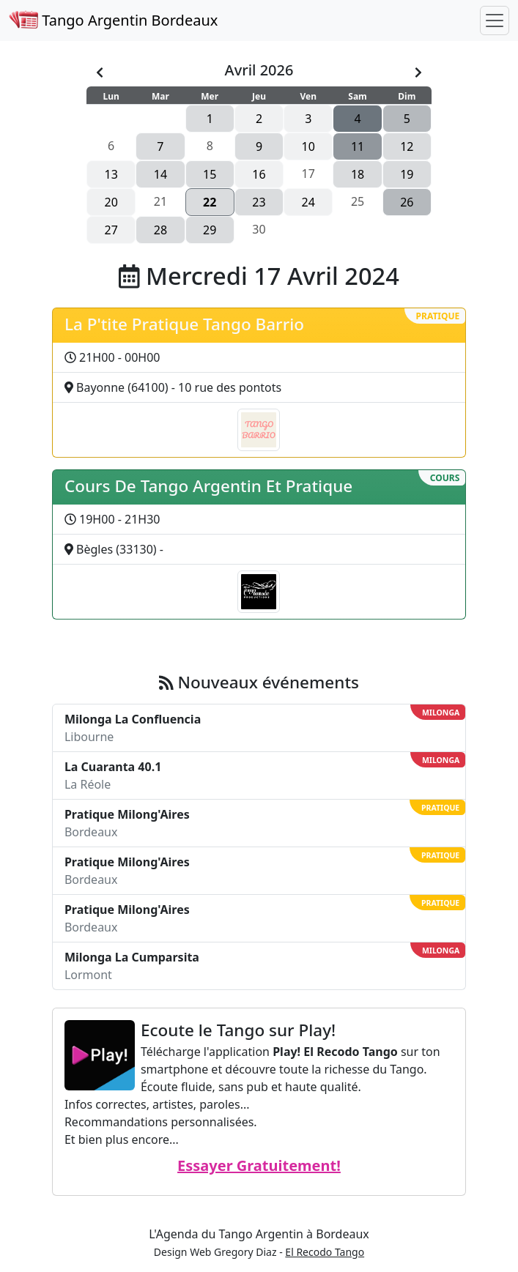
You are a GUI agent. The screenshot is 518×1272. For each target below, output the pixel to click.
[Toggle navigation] (494, 20)
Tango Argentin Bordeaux (113, 20)
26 (406, 202)
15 (209, 174)
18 (357, 174)
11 (357, 146)
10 (308, 146)
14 (160, 174)
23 (258, 202)
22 (209, 202)
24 (308, 202)
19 (406, 174)
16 (258, 174)
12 (406, 146)
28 (160, 230)
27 (110, 230)
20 (110, 202)
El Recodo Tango (324, 1252)
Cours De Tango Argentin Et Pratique (208, 486)
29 (209, 230)
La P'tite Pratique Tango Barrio (184, 324)
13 (110, 174)
